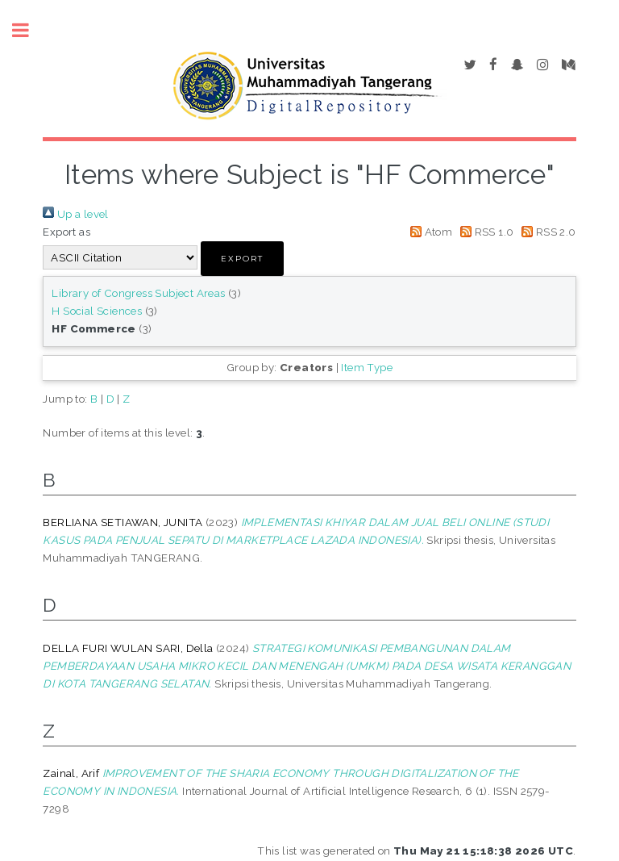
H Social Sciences (97, 310)
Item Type (367, 367)
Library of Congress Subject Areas (138, 292)
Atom (428, 231)
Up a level (75, 213)
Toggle (29, 30)
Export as (66, 231)
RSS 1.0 (484, 231)
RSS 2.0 (546, 231)
